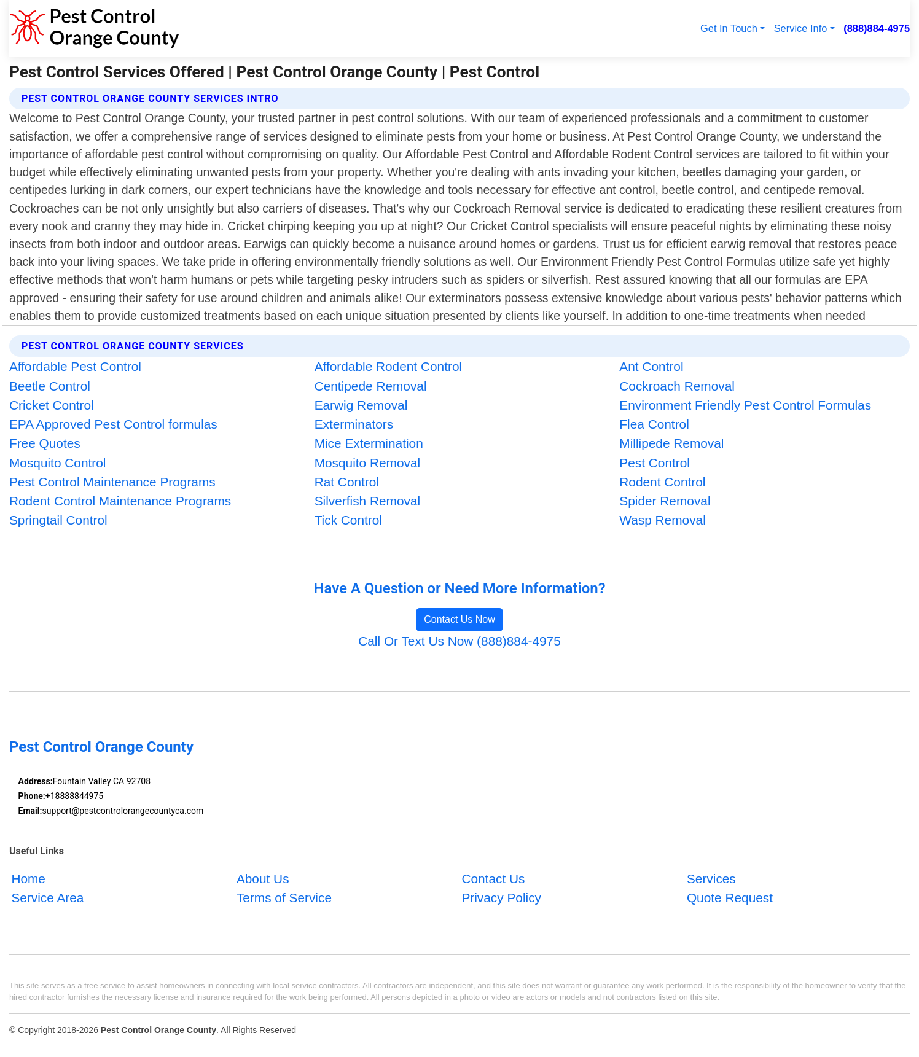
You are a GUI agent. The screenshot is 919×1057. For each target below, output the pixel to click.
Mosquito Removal (367, 463)
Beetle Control (49, 386)
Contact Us (493, 879)
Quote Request (730, 898)
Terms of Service (284, 898)
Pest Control (654, 463)
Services (711, 879)
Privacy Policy (501, 898)
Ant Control (651, 366)
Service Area (47, 898)
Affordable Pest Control (75, 366)
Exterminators (354, 424)
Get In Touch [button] (728, 28)
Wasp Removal (662, 520)
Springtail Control (58, 520)
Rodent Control (662, 482)
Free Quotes (44, 443)
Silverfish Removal (367, 501)
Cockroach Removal (677, 386)
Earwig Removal (361, 405)
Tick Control (348, 520)
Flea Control (654, 424)
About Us (263, 879)
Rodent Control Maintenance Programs (120, 501)
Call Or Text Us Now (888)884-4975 (459, 641)
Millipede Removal (671, 443)
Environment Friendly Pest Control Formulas (745, 405)
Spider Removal (664, 501)
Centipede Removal (371, 386)
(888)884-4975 (876, 28)
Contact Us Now (459, 619)
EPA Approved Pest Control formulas (113, 424)
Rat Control (347, 482)
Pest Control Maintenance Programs (112, 482)
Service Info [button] (800, 28)
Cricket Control (51, 405)
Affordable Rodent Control (388, 366)
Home (28, 879)
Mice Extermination (369, 443)
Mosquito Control (57, 463)
